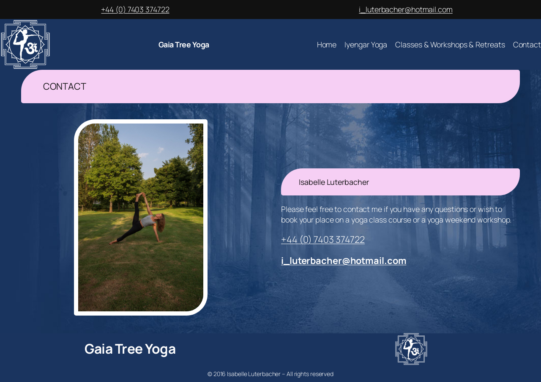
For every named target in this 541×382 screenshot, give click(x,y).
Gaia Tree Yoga (183, 44)
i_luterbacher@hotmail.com (406, 9)
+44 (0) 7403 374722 (135, 9)
